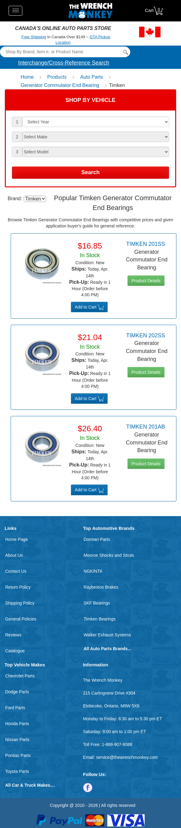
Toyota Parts (17, 771)
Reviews (13, 634)
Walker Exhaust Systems (107, 634)
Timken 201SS (145, 244)
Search (90, 172)
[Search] (65, 52)
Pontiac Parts (18, 755)
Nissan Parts (17, 739)
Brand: (15, 198)
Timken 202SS (145, 335)
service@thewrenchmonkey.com (126, 757)
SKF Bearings (96, 603)
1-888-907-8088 (117, 744)
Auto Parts (91, 77)
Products (57, 77)
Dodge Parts (17, 691)
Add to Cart (89, 307)
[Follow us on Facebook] (88, 787)
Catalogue (15, 650)
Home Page (16, 539)
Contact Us (15, 571)
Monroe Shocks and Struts (108, 555)
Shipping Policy (20, 603)
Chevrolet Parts (20, 675)
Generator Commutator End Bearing (59, 85)
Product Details (146, 280)
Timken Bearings (99, 618)
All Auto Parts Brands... (107, 648)
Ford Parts (15, 707)
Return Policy (18, 587)
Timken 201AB (145, 427)
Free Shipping (33, 37)
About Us (14, 555)
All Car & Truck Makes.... (30, 785)
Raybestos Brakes (100, 587)
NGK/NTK (92, 571)
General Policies (20, 618)
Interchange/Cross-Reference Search (63, 63)
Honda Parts (17, 723)
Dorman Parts (96, 539)
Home (27, 77)
